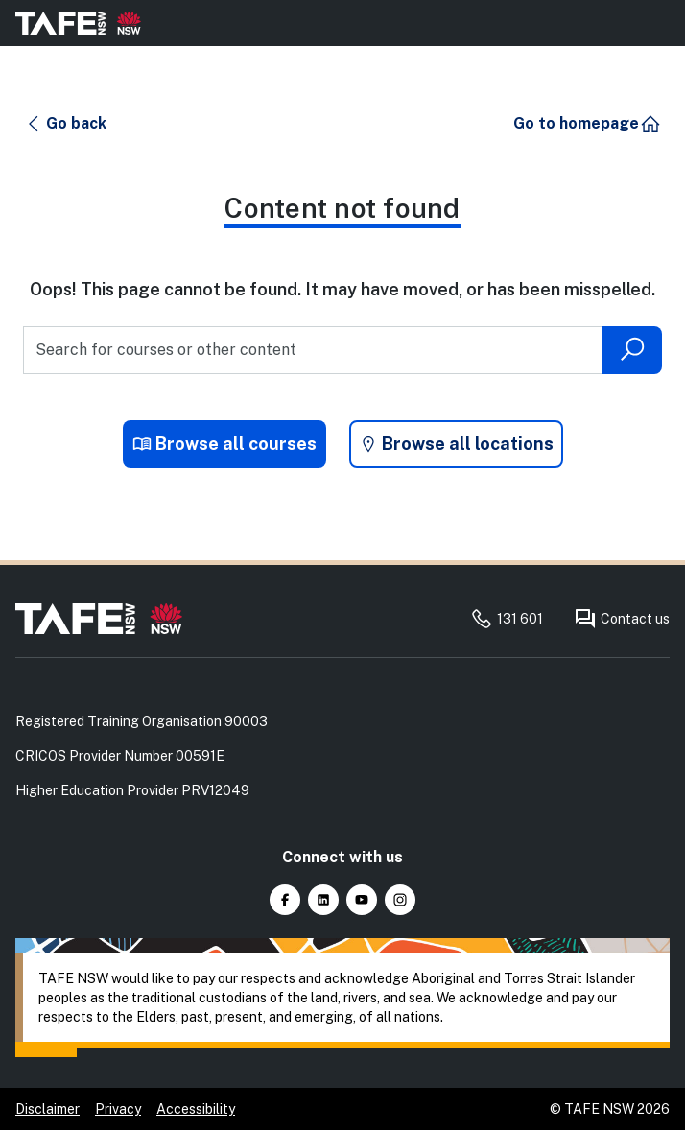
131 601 (506, 618)
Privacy (118, 1109)
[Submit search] (632, 350)
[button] (65, 123)
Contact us (622, 618)
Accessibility (195, 1109)
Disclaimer (47, 1109)
